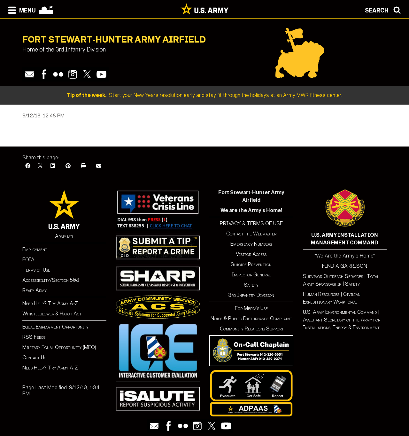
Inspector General (251, 275)
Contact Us (34, 357)
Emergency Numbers (251, 244)
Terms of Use (36, 270)
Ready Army (34, 290)
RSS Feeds (33, 337)
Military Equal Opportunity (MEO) (59, 347)
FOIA (28, 260)
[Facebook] (27, 166)
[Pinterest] (68, 166)
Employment (34, 249)
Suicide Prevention (251, 264)
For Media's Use (251, 308)
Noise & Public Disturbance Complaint (251, 318)
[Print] (83, 166)
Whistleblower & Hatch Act (51, 314)
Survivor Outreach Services (333, 276)
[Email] (98, 166)
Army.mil (64, 236)
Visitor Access (251, 254)
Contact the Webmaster (251, 234)
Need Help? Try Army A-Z (50, 303)
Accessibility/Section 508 (50, 280)
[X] (40, 166)
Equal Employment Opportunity (55, 327)
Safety (251, 285)
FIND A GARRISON (344, 266)
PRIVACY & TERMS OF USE (251, 223)
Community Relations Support (251, 329)
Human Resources (321, 294)
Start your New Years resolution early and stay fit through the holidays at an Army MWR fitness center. (204, 95)
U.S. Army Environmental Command (340, 312)
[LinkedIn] (52, 166)
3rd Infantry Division (251, 295)
